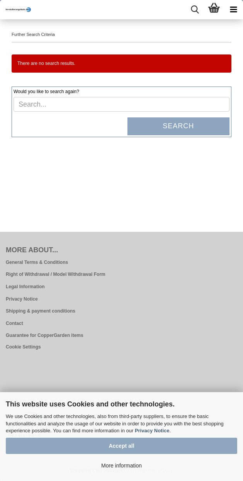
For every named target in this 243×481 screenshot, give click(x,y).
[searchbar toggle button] (194, 9)
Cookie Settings (23, 347)
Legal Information (25, 286)
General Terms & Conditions (37, 262)
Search (178, 126)
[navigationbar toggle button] (233, 9)
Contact (14, 323)
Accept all (121, 446)
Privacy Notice (152, 430)
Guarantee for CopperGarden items (44, 335)
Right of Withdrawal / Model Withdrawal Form (55, 274)
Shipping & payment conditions (40, 311)
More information (121, 465)
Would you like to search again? (46, 91)
